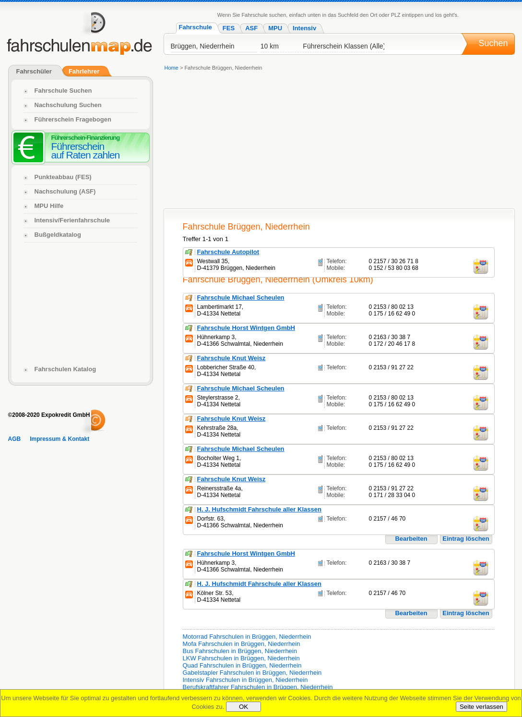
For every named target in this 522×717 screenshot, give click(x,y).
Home (171, 68)
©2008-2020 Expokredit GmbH (49, 415)
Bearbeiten (411, 538)
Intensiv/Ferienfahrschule (72, 220)
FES (229, 28)
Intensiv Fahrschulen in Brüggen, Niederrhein (245, 679)
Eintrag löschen (465, 538)
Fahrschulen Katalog (65, 369)
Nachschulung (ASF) (65, 191)
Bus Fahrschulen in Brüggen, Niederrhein (240, 651)
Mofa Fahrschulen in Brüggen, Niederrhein (241, 643)
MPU (275, 28)
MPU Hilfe (49, 205)
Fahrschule (195, 27)
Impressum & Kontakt (59, 439)
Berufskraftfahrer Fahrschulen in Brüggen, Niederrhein (258, 687)
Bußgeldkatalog (58, 234)
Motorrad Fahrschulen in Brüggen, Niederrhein (247, 636)
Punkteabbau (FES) (63, 177)
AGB (14, 439)
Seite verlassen (481, 706)
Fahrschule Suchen (63, 90)
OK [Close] (243, 706)
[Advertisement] (328, 141)
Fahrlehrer (84, 71)
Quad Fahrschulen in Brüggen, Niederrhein (242, 665)
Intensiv (304, 28)
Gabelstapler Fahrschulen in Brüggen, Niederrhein (252, 672)
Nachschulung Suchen (68, 105)
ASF (251, 28)
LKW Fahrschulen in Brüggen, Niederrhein (241, 658)
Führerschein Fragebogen (73, 119)
